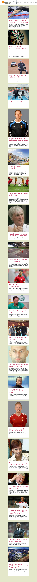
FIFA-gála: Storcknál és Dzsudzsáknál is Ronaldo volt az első (18, 391)
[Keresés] (15, 1)
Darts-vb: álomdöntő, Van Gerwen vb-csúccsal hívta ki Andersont (17, 48)
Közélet (18, 2)
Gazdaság (24, 2)
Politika (21, 2)
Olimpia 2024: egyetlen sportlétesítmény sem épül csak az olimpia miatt (18, 565)
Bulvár (31, 2)
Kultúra (28, 2)
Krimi (33, 2)
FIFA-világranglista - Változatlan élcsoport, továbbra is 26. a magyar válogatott (18, 511)
